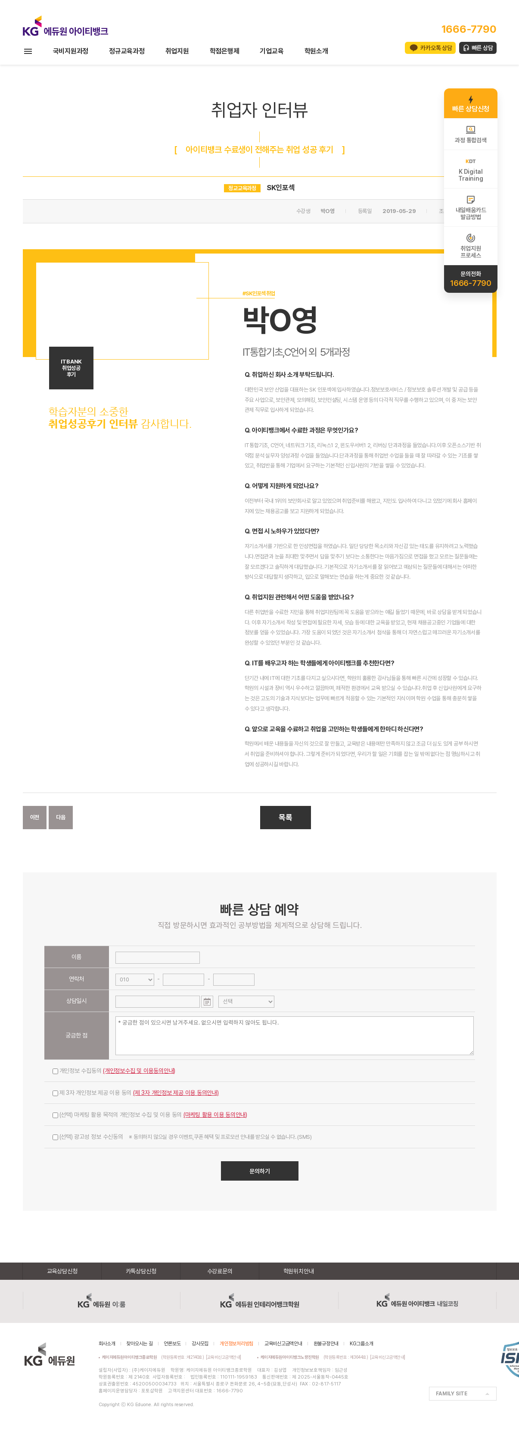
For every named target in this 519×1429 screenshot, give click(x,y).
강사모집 (200, 1344)
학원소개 (316, 51)
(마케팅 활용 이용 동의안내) (215, 1114)
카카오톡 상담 (436, 47)
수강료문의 (220, 1271)
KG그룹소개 (361, 1344)
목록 (285, 817)
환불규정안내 (326, 1344)
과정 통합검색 (470, 134)
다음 (60, 817)
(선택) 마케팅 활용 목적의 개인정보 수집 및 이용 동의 (150, 1114)
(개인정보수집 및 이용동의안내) (139, 1070)
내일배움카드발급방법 (471, 207)
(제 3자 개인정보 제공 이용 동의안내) (176, 1092)
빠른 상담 (482, 47)
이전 (35, 817)
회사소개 (107, 1344)
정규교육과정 (127, 51)
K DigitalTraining (470, 169)
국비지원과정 (71, 51)
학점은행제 (224, 51)
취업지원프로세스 (470, 246)
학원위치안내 (298, 1271)
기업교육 (271, 51)
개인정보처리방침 (236, 1344)
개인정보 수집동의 (114, 1070)
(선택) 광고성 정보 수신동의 (182, 1136)
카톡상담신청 (141, 1271)
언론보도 (172, 1344)
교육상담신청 (62, 1271)
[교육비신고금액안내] (223, 1357)
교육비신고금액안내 (283, 1344)
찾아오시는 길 (139, 1344)
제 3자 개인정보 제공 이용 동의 (136, 1092)
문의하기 (259, 1171)
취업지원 (177, 51)
